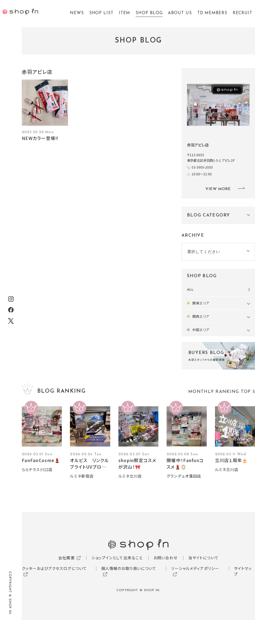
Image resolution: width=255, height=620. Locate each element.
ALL (190, 289)
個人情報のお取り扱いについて (128, 568)
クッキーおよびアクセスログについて (54, 568)
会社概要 (66, 557)
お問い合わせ (165, 557)
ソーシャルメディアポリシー (195, 568)
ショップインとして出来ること (117, 557)
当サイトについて (203, 557)
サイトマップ (243, 571)
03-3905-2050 (202, 167)
